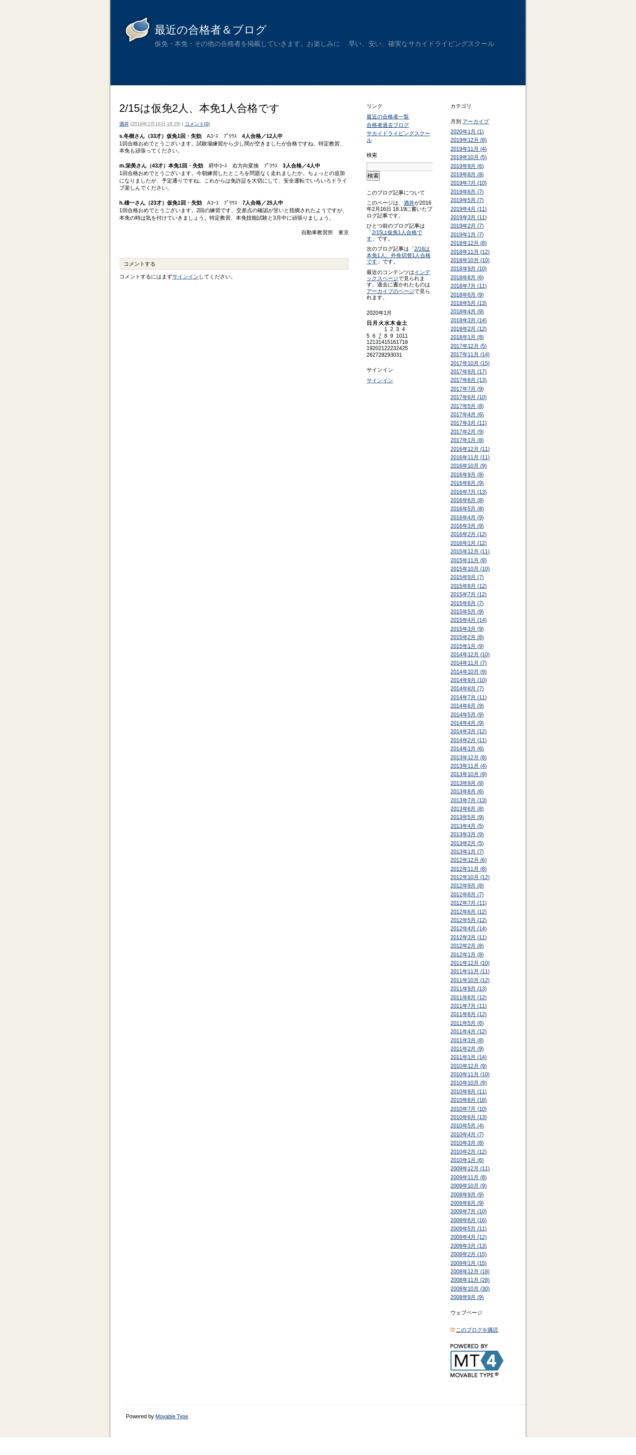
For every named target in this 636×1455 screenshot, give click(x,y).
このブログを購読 (477, 1330)
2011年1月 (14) (468, 1057)
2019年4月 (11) (468, 209)
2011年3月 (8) (467, 1040)
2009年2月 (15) (468, 1254)
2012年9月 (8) (467, 886)
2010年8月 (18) (468, 1100)
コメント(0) (197, 123)
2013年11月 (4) (468, 766)
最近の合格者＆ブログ (211, 29)
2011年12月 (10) (470, 963)
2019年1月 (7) (467, 235)
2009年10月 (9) (468, 1186)
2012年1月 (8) (467, 955)
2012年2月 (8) (467, 946)
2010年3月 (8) (467, 1143)
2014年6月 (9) (467, 706)
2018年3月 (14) (468, 320)
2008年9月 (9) (467, 1297)
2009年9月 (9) (467, 1195)
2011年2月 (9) (467, 1049)
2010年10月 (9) (468, 1083)
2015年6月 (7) (467, 603)
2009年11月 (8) (468, 1177)
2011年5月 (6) (467, 1023)
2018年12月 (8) (468, 243)
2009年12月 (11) (470, 1169)
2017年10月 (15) (470, 363)
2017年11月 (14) (470, 354)
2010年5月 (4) (467, 1126)
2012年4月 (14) (468, 929)
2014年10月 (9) (468, 672)
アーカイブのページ (390, 291)
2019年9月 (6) (467, 166)
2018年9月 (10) (468, 269)
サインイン (185, 277)
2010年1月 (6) (467, 1160)
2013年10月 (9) (468, 774)
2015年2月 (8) (467, 637)
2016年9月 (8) (467, 475)
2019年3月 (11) (468, 217)
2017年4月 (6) (467, 414)
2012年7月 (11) (468, 903)
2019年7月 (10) (468, 183)
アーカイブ (475, 121)
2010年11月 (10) (470, 1074)
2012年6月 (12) (468, 912)
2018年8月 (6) (467, 277)
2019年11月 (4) (468, 149)
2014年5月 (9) (467, 715)
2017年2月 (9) (467, 432)
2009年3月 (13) (468, 1246)
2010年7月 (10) (468, 1109)
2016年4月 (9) (467, 517)
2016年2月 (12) (468, 534)
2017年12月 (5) (468, 346)
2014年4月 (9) (467, 723)
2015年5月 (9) (467, 612)
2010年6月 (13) (468, 1117)
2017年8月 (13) (468, 380)
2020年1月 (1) (467, 132)
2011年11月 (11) (470, 971)
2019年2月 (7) (467, 226)
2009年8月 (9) (467, 1203)
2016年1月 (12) (468, 543)
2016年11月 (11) (470, 457)
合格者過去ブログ (388, 125)
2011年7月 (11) (468, 1006)
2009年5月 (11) (468, 1229)
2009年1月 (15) (468, 1263)
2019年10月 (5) (468, 157)
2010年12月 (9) (468, 1066)
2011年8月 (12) (468, 997)
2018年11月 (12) (470, 252)
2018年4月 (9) (467, 312)
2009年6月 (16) (468, 1220)
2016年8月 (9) (467, 483)
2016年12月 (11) (470, 449)
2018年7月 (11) (468, 286)
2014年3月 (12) (468, 731)
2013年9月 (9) (467, 783)
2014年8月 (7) (467, 689)
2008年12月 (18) (470, 1271)
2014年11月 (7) (468, 663)
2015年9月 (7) (467, 577)
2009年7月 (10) (468, 1211)
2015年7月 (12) (468, 594)
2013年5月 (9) (467, 817)
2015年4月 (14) (468, 620)
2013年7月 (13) (468, 800)
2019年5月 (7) (467, 200)
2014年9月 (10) (468, 680)
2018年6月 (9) (467, 295)
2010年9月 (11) (468, 1092)
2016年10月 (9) (468, 466)
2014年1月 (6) (467, 749)
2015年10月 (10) (470, 569)
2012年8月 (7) (467, 894)
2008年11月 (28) (470, 1280)
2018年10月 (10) (470, 260)
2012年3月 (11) (468, 937)
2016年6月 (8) (467, 500)
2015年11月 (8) (468, 560)
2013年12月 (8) (468, 757)
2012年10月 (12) (470, 877)
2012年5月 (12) (468, 920)
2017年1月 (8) (467, 440)
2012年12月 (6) (468, 860)
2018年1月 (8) (467, 337)
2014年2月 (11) (468, 740)
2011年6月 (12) (468, 1014)
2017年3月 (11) (468, 423)
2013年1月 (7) (467, 852)
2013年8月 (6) (467, 791)
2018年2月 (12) (468, 329)
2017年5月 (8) (467, 406)
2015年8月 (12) (468, 586)
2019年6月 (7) (467, 192)
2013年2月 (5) (467, 843)
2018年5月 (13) (468, 303)
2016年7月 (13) (468, 492)
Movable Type (172, 1416)
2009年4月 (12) (468, 1237)
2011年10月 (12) (470, 980)
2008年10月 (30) (470, 1289)
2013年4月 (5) (467, 826)
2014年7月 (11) (468, 697)
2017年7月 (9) (467, 389)
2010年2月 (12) (468, 1152)
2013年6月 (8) (467, 809)
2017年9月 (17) (468, 372)
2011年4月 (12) (468, 1031)
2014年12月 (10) (470, 654)
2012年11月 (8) (468, 869)
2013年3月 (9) (467, 834)
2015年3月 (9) (467, 629)
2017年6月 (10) (468, 397)
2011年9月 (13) (468, 989)
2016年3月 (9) (467, 526)
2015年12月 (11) (470, 551)
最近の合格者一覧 (388, 117)
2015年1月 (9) (467, 646)
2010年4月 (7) (467, 1134)
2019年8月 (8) (467, 174)
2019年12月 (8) (468, 140)
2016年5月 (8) (467, 509)
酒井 (124, 123)
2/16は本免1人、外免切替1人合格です (399, 255)
